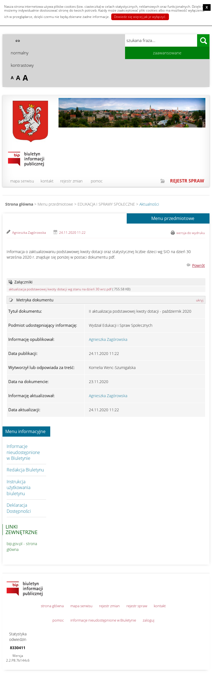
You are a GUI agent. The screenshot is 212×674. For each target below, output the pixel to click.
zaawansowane (167, 52)
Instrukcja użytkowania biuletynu (18, 488)
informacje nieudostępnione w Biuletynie (103, 620)
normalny (19, 52)
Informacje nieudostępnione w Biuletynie (23, 452)
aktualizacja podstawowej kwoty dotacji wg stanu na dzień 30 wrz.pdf (60, 289)
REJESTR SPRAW (187, 181)
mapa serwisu (22, 181)
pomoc (97, 181)
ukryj (199, 300)
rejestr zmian (71, 181)
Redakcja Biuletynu (25, 470)
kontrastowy (22, 65)
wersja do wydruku (190, 232)
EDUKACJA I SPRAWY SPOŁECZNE (106, 204)
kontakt (47, 181)
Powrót (198, 265)
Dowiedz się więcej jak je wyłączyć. (140, 16)
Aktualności (149, 204)
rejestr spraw (136, 605)
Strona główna (19, 204)
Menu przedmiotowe (172, 218)
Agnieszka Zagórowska (29, 232)
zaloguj (148, 620)
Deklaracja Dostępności (19, 508)
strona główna (52, 605)
